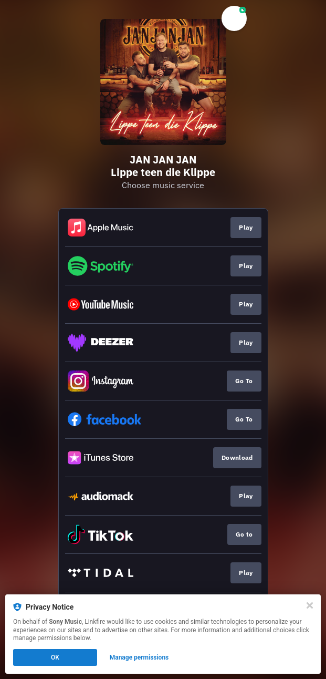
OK (55, 657)
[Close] (309, 605)
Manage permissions (139, 657)
